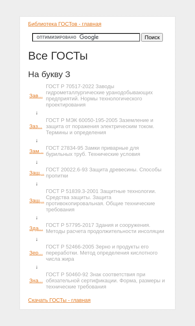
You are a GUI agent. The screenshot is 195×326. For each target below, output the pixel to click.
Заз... (35, 126)
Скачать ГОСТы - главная (59, 300)
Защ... (36, 173)
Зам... (36, 151)
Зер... (36, 253)
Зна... (36, 280)
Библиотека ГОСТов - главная (64, 24)
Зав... (36, 96)
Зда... (36, 228)
